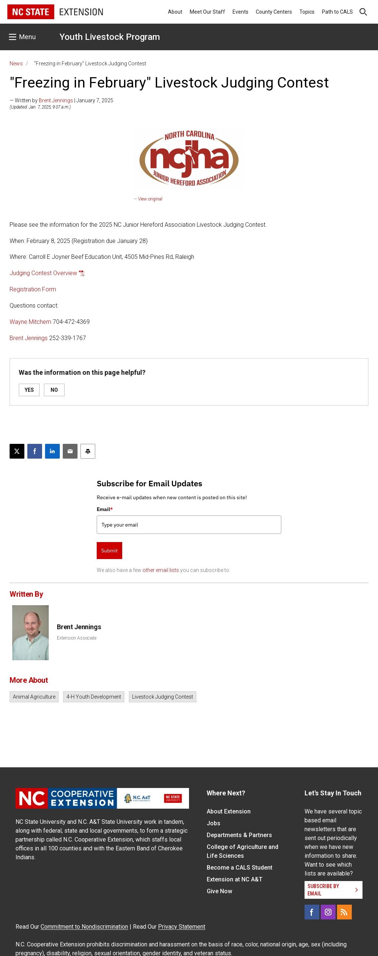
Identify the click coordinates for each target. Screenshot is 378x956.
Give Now (219, 891)
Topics (307, 12)
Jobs (213, 823)
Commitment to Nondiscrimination (84, 926)
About (175, 12)
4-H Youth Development (93, 697)
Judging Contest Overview (43, 273)
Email (105, 509)
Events (240, 12)
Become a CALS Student (239, 867)
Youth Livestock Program (109, 37)
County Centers (274, 12)
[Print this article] (87, 451)
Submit (109, 550)
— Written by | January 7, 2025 (61, 100)
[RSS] (344, 912)
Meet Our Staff (207, 12)
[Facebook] (312, 912)
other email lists (160, 570)
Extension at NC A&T (234, 879)
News (16, 63)
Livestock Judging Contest (162, 697)
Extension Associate (76, 638)
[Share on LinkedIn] (52, 451)
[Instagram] (328, 912)
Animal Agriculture (34, 697)
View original (150, 199)
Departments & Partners (239, 835)
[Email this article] (70, 451)
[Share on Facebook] (34, 451)
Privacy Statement (181, 926)
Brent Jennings (56, 100)
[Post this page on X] (17, 451)
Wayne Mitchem (30, 321)
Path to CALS (337, 12)
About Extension (229, 811)
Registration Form (33, 289)
